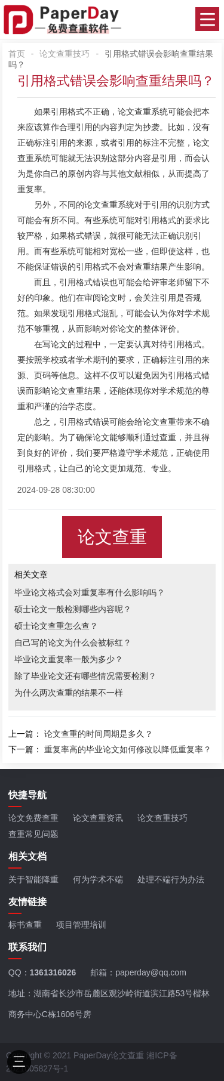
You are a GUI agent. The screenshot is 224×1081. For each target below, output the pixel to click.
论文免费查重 (33, 818)
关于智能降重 (33, 879)
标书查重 (25, 924)
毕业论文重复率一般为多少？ (68, 659)
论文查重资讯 (98, 818)
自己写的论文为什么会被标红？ (72, 642)
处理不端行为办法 (170, 879)
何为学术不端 (98, 879)
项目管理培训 (81, 924)
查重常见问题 (33, 834)
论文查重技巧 (64, 53)
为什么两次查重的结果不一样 (68, 692)
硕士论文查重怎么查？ (56, 626)
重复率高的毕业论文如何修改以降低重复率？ (127, 749)
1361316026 (53, 972)
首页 (16, 53)
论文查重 (134, 111)
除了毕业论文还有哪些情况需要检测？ (85, 676)
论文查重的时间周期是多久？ (98, 734)
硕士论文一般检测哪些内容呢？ (72, 609)
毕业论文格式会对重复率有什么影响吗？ (89, 592)
